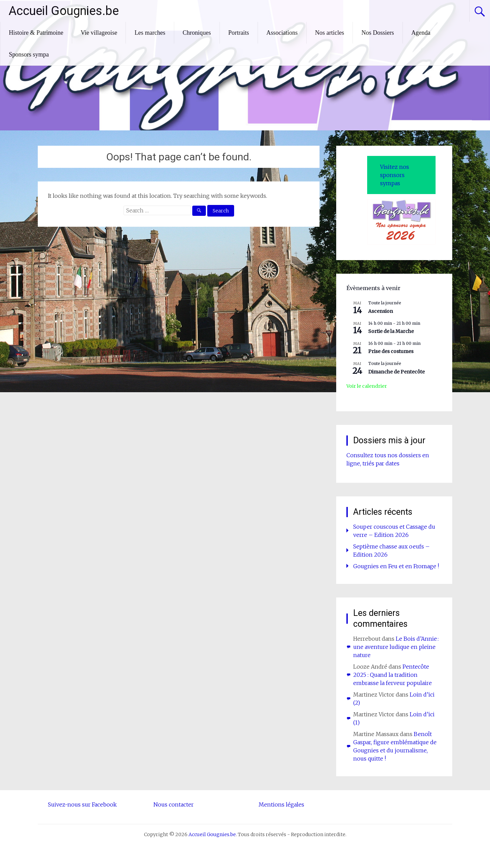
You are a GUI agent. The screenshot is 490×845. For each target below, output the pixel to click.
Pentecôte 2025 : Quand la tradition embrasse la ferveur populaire (392, 674)
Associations (282, 32)
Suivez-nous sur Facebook (82, 804)
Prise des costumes (390, 351)
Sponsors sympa (29, 54)
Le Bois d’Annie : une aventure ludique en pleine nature (396, 646)
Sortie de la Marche (391, 331)
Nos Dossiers (377, 32)
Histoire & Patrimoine (36, 32)
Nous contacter (173, 804)
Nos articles (329, 32)
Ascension (380, 311)
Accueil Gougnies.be (64, 11)
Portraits (238, 32)
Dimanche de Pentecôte (396, 372)
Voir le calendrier (366, 386)
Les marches (149, 32)
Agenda (420, 32)
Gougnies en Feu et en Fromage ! (396, 566)
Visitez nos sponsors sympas (394, 175)
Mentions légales (281, 804)
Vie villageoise (99, 32)
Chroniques (197, 32)
